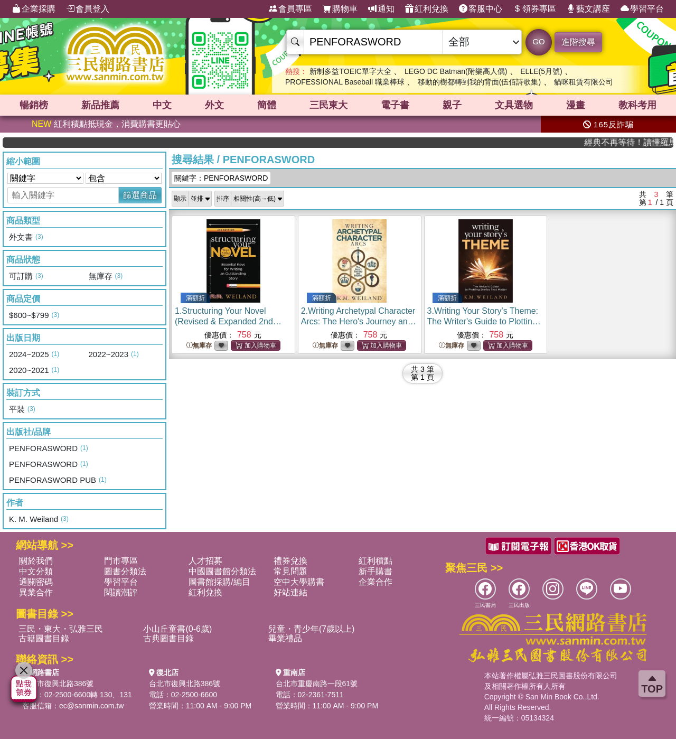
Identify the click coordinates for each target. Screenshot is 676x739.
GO (538, 41)
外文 (214, 105)
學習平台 (642, 9)
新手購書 (375, 571)
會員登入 (87, 9)
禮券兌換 (290, 560)
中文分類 (36, 571)
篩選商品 (140, 195)
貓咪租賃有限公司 (583, 82)
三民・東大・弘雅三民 (60, 628)
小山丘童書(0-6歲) (177, 628)
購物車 (340, 9)
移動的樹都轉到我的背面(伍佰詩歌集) (479, 82)
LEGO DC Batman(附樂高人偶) (456, 71)
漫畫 (575, 105)
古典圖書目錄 (168, 638)
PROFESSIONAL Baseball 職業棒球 (345, 82)
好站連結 (290, 592)
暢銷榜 (34, 105)
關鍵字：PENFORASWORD (221, 178)
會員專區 (290, 9)
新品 (100, 105)
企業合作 (375, 581)
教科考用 (637, 105)
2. (358, 321)
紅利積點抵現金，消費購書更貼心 (106, 123)
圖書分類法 (125, 571)
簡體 (266, 105)
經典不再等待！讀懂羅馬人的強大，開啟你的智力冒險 (638, 142)
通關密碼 (36, 581)
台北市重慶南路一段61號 (317, 683)
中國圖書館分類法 (222, 571)
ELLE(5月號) (541, 71)
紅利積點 (375, 560)
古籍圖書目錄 (43, 638)
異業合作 (36, 592)
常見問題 (290, 571)
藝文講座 (588, 9)
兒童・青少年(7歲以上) (311, 628)
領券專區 (534, 9)
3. (484, 321)
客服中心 (480, 9)
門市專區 (121, 560)
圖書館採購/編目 (219, 581)
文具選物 (514, 105)
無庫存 (199, 345)
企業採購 (33, 9)
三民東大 (328, 105)
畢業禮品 (285, 638)
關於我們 (36, 560)
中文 (162, 105)
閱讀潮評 (121, 592)
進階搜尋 (578, 42)
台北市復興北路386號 (57, 683)
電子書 (395, 105)
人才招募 (205, 560)
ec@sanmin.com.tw (91, 705)
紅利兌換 (426, 9)
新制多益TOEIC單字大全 (350, 71)
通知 (381, 9)
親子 (452, 105)
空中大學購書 (299, 581)
